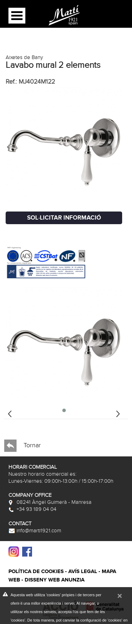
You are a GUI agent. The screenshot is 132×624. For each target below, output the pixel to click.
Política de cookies (36, 571)
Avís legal (82, 571)
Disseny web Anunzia (54, 580)
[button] (64, 410)
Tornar (22, 446)
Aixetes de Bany (24, 57)
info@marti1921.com (34, 530)
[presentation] (9, 413)
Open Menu (16, 16)
